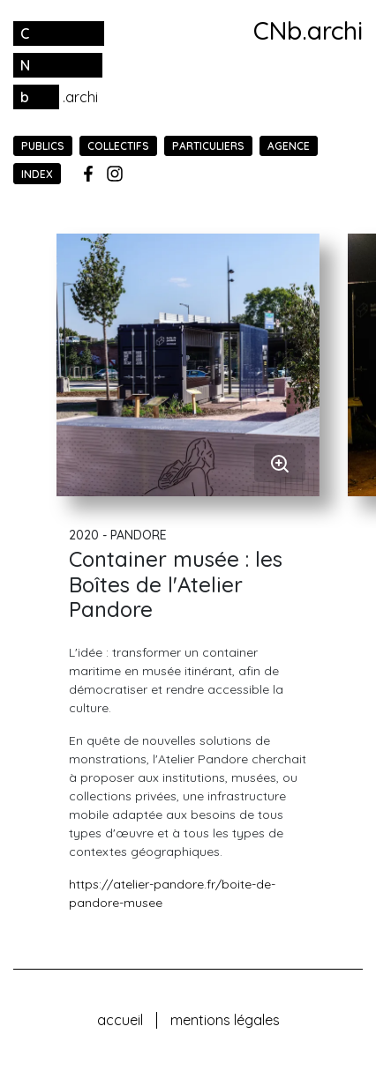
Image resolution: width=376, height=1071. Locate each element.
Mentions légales (225, 1020)
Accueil (120, 1020)
